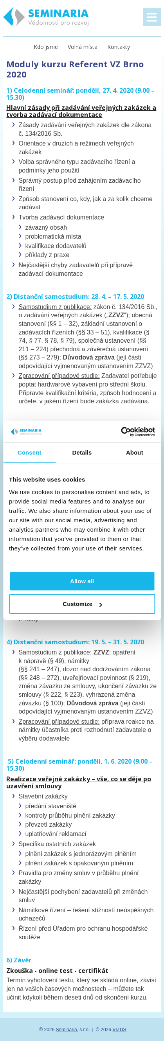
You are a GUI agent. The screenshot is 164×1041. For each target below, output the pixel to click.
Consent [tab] (29, 452)
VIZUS (119, 1029)
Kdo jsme (46, 46)
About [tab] (134, 452)
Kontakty (118, 46)
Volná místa (82, 46)
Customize (82, 604)
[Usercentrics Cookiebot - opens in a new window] (121, 432)
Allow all (82, 581)
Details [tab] (82, 452)
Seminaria (66, 1029)
